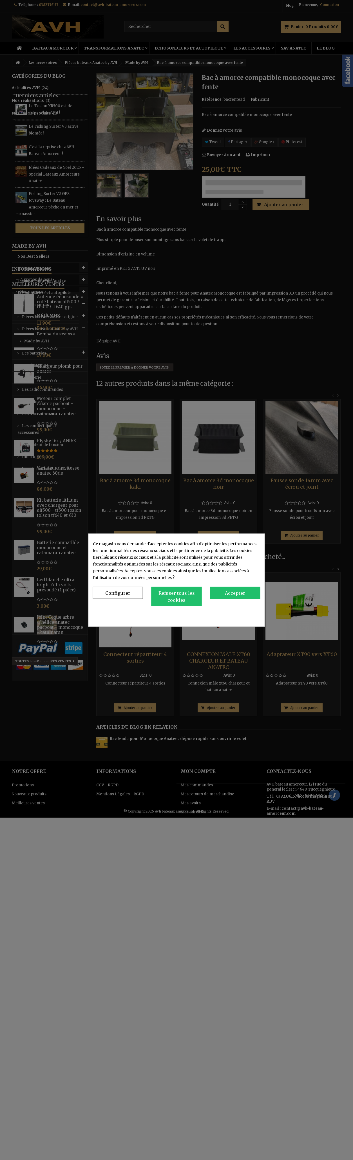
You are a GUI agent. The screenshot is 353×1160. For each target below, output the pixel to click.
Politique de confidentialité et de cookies (221, 614)
